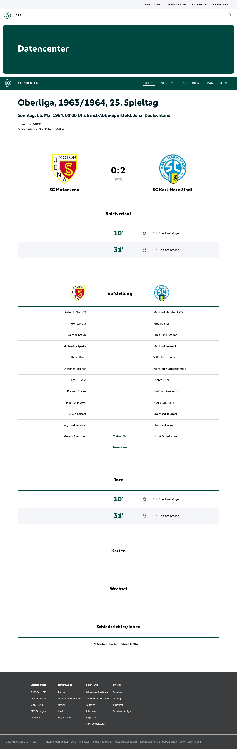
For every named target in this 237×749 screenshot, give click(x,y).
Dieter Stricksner (75, 368)
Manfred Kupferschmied (169, 368)
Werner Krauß (76, 334)
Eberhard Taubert (165, 413)
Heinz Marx (78, 323)
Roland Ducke (76, 391)
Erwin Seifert (77, 413)
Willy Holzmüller (164, 357)
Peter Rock (78, 357)
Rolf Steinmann (169, 250)
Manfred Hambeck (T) (168, 312)
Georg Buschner (75, 436)
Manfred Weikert (164, 346)
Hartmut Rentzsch (165, 391)
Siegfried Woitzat (74, 425)
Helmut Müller (76, 402)
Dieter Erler (161, 380)
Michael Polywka (74, 346)
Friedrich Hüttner (165, 334)
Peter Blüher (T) (75, 312)
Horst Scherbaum (165, 436)
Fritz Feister (161, 323)
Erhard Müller (55, 129)
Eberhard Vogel (169, 233)
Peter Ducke (77, 380)
